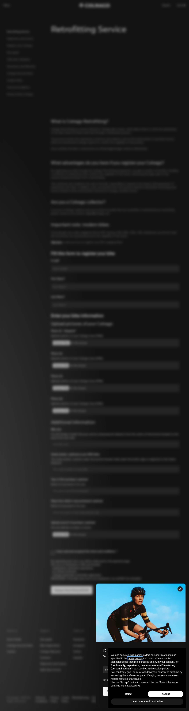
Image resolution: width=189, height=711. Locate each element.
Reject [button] (128, 694)
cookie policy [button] (161, 668)
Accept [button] (166, 694)
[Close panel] (180, 589)
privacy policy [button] (135, 658)
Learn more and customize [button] (147, 701)
